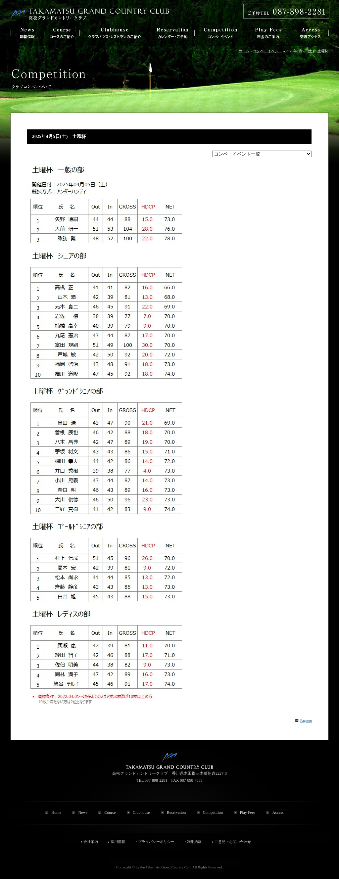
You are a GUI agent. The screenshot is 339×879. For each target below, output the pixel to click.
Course (110, 812)
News (82, 812)
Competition (213, 812)
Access (277, 812)
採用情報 (118, 842)
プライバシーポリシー (156, 842)
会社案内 (90, 842)
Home (56, 812)
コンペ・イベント (267, 51)
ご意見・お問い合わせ (233, 842)
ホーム (243, 51)
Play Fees (247, 812)
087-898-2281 (156, 780)
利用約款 (194, 842)
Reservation (176, 812)
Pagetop (306, 720)
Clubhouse (141, 812)
